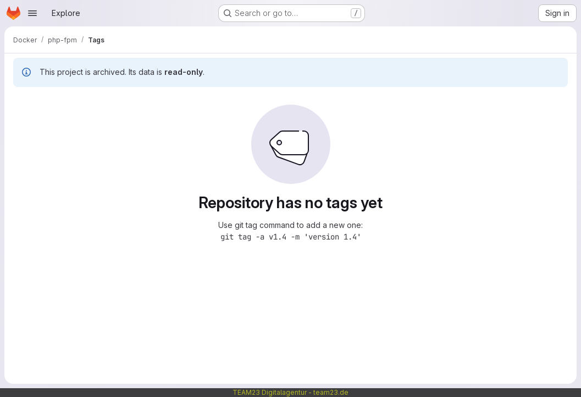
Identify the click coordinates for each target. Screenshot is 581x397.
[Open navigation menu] (32, 13)
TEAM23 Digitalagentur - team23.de (290, 392)
